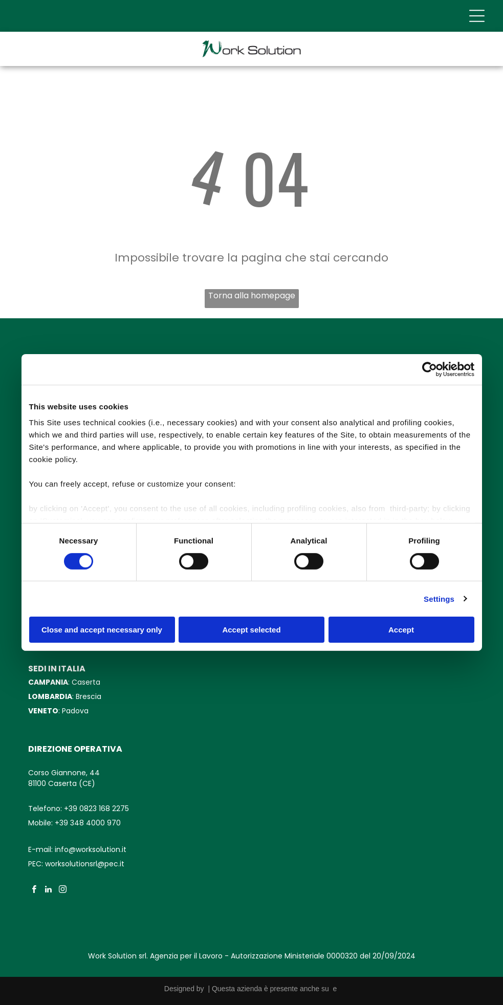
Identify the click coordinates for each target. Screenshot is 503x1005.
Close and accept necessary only (101, 629)
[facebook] (34, 890)
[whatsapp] (468, 926)
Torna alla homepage (251, 295)
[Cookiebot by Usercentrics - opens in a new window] (429, 369)
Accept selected (251, 629)
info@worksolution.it (90, 849)
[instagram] (63, 890)
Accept (401, 629)
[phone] (468, 951)
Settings (439, 599)
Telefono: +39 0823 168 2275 (78, 808)
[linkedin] (48, 890)
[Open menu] (477, 16)
